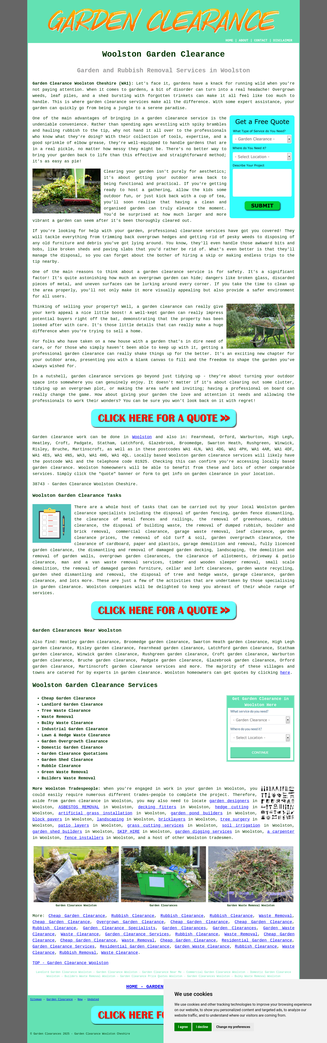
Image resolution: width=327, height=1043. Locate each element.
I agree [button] (183, 1027)
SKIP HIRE (128, 831)
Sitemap (36, 999)
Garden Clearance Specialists (119, 928)
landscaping (110, 819)
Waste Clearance (80, 934)
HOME (229, 40)
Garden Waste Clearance (202, 946)
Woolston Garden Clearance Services (95, 685)
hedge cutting (231, 807)
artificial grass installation (95, 813)
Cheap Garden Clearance (77, 916)
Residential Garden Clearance (257, 940)
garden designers (229, 801)
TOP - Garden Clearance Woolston (70, 963)
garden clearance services (143, 666)
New (80, 999)
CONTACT (261, 40)
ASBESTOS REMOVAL (79, 807)
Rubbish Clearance (132, 916)
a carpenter (281, 831)
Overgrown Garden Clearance (130, 922)
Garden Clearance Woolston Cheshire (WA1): (83, 83)
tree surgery (235, 819)
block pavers (47, 819)
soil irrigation (241, 825)
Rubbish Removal (77, 952)
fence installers (84, 838)
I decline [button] (202, 1027)
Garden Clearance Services (137, 934)
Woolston (142, 437)
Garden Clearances (184, 928)
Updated (93, 999)
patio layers (73, 825)
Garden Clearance (60, 999)
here (285, 672)
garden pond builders (197, 813)
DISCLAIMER (282, 40)
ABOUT (243, 40)
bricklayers (172, 819)
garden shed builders (57, 831)
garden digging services (203, 831)
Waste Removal (275, 916)
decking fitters (157, 807)
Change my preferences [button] (233, 1027)
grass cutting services (155, 825)
